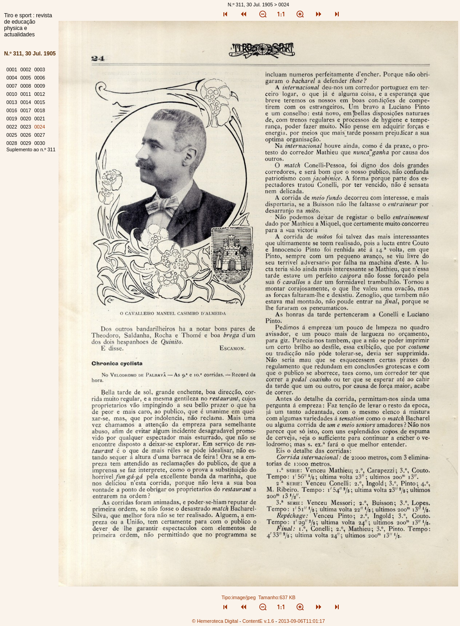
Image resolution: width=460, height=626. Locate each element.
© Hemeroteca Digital (215, 621)
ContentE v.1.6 (258, 621)
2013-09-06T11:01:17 (301, 621)
